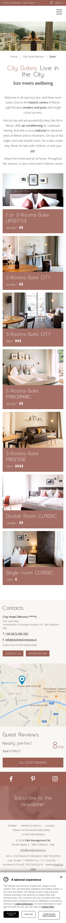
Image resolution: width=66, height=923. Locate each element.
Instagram (55, 779)
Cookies (50, 825)
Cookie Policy (47, 907)
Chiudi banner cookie (61, 877)
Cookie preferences (33, 834)
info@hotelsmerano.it (33, 850)
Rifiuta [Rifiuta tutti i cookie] (29, 914)
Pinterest (33, 779)
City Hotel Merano (13, 11)
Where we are (38, 653)
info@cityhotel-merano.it (21, 639)
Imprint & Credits (31, 825)
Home (14, 56)
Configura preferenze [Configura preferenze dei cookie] (49, 915)
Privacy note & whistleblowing (31, 830)
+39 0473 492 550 (16, 633)
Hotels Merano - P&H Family (19, 2)
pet (32, 151)
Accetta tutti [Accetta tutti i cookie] (11, 914)
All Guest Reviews (33, 762)
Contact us (13, 653)
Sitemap (12, 825)
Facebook (11, 779)
